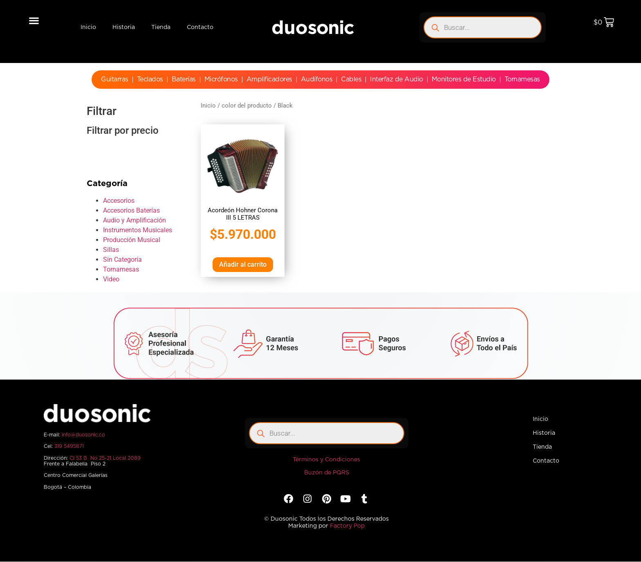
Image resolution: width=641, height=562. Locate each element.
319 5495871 (69, 446)
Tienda (160, 27)
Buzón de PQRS (326, 473)
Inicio (88, 27)
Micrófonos (221, 79)
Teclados (150, 79)
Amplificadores (269, 79)
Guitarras (114, 79)
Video (111, 279)
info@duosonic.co (83, 434)
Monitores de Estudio (464, 79)
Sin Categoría (122, 259)
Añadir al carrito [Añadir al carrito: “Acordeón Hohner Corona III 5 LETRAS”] (243, 264)
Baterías (184, 79)
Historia (123, 27)
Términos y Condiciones (326, 460)
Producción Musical (131, 240)
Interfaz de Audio (396, 79)
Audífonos (317, 79)
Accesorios (118, 201)
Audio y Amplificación (134, 220)
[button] (34, 20)
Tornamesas (522, 79)
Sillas (111, 250)
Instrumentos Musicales (137, 230)
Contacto (200, 27)
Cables (351, 79)
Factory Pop (347, 526)
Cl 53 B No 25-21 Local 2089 (105, 458)
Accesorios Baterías (131, 210)
